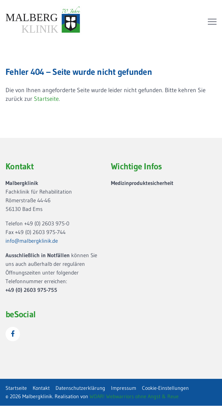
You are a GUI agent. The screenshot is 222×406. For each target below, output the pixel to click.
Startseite (46, 99)
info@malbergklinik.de (31, 241)
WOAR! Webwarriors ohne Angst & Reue (134, 396)
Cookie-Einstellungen (165, 388)
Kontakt (41, 388)
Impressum (123, 388)
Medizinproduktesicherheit (142, 183)
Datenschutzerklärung (80, 388)
